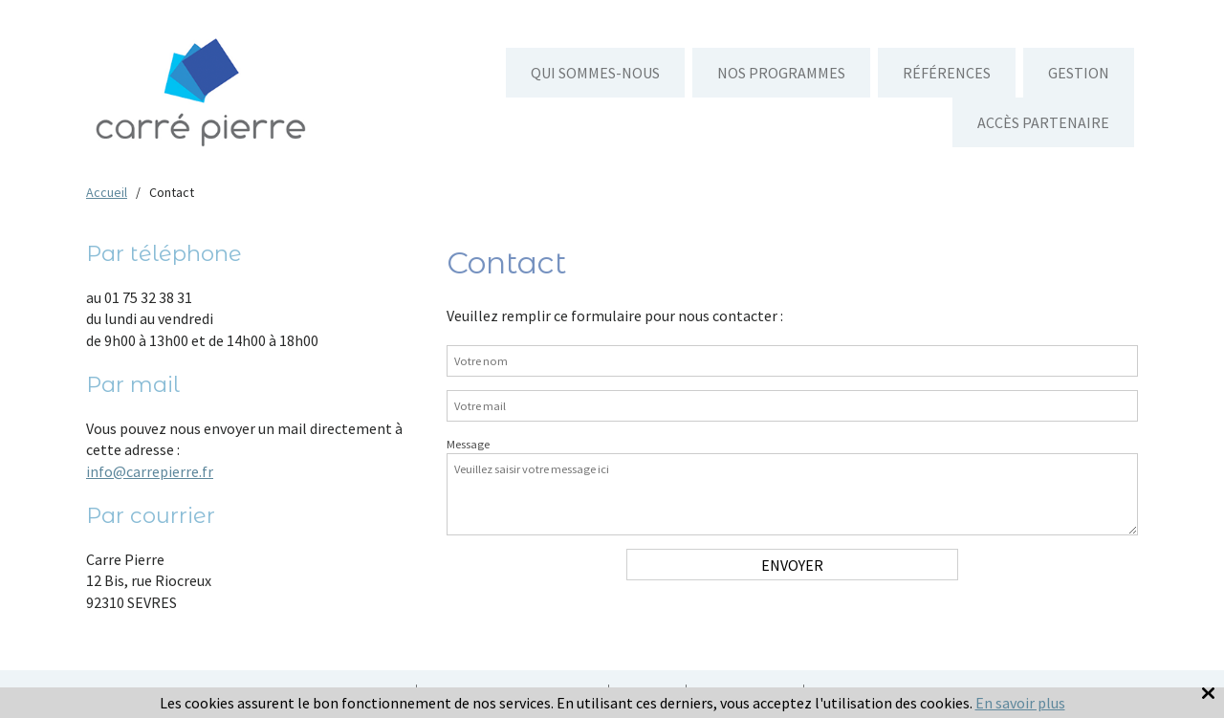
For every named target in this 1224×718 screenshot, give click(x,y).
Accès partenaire (1043, 122)
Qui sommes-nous (595, 72)
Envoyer (792, 565)
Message (468, 444)
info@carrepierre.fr (149, 471)
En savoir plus (1020, 702)
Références (947, 72)
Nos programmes (781, 72)
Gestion (1078, 72)
